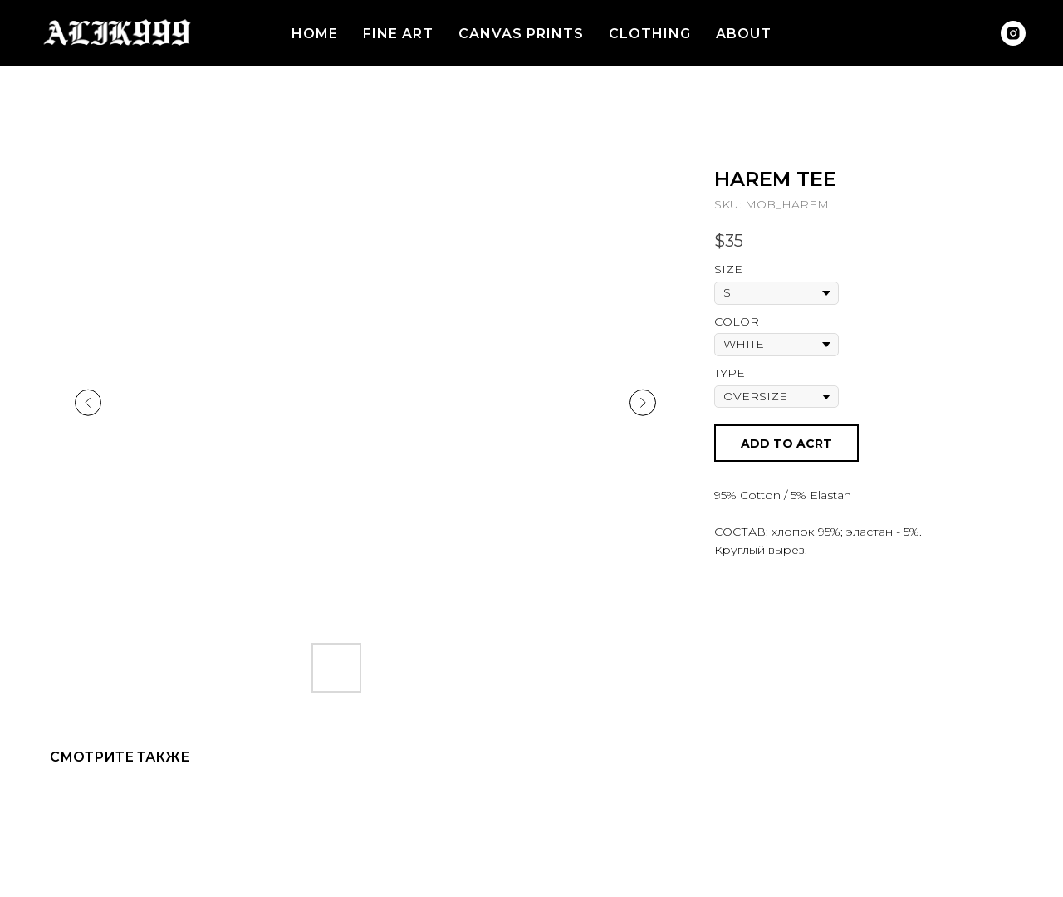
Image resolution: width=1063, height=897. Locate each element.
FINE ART (398, 34)
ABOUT (744, 34)
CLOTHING (650, 34)
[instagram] (1013, 33)
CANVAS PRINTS (521, 34)
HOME (314, 34)
